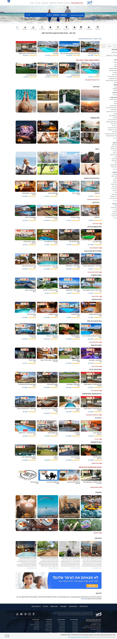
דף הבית (99, 630)
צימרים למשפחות (52, 3)
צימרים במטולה (62, 627)
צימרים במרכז (75, 623)
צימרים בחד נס (62, 623)
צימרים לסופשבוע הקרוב (77, 3)
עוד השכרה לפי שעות (96, 366)
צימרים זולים (49, 623)
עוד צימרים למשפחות (95, 463)
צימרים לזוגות (60, 3)
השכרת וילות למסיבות (34, 624)
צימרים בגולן (75, 630)
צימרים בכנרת (75, 629)
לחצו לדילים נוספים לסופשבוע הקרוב (92, 80)
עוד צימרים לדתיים (96, 223)
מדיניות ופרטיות (84, 606)
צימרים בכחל (62, 626)
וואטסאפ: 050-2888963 (96, 624)
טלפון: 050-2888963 (96, 623)
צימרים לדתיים (49, 626)
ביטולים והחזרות (73, 606)
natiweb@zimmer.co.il (95, 629)
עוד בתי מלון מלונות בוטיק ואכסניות (93, 415)
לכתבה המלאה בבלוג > (31, 568)
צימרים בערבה (75, 627)
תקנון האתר (63, 606)
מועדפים (32, 3)
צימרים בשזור (62, 624)
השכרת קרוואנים (44, 3)
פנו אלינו (83, 599)
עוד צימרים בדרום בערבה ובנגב (94, 272)
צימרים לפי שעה (48, 630)
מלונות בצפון (36, 629)
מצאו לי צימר (37, 3)
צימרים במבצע (49, 621)
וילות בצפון (37, 623)
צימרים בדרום (75, 624)
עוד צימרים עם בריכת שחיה (94, 342)
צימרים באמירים (61, 621)
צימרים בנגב (75, 626)
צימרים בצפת (62, 630)
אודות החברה (98, 632)
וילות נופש (37, 621)
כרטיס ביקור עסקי (36, 606)
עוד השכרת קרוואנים (96, 296)
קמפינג (50, 632)
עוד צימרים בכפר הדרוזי (95, 390)
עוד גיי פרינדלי (97, 439)
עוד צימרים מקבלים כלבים (95, 248)
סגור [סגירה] (7, 635)
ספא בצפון (37, 626)
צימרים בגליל (75, 632)
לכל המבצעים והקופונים (95, 487)
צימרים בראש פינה (61, 632)
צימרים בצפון (67, 3)
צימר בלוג (45, 606)
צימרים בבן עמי (62, 629)
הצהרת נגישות (54, 606)
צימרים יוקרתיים (49, 624)
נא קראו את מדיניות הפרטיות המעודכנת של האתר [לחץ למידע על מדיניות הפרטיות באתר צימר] (78, 637)
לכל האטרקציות (97, 533)
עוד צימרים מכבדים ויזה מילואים (93, 199)
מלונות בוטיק (36, 627)
